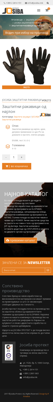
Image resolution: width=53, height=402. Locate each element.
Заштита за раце (34, 19)
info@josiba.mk (34, 3)
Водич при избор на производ (26, 33)
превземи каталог (20, 240)
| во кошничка (17, 166)
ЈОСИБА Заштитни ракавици (28, 22)
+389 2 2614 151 (12, 3)
